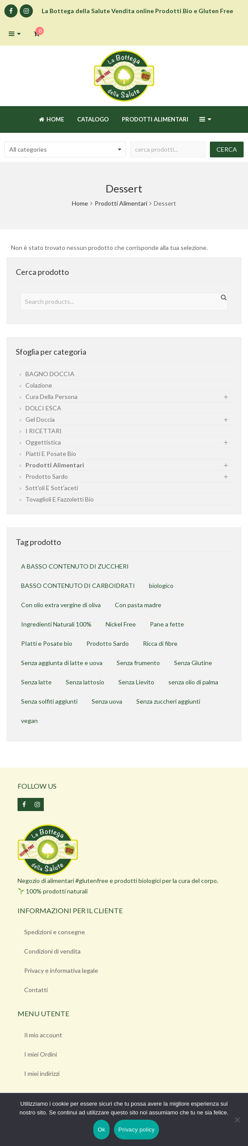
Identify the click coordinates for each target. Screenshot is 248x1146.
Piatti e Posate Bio (50, 453)
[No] (237, 1119)
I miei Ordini (40, 1054)
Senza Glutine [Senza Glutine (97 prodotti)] (193, 662)
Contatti (36, 989)
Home (80, 203)
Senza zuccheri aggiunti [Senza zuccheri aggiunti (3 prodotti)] (168, 701)
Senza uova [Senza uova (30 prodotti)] (107, 701)
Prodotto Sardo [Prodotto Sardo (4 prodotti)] (107, 643)
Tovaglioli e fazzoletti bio (59, 499)
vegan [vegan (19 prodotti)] (29, 720)
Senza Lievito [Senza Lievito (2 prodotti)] (136, 682)
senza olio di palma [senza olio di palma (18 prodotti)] (193, 682)
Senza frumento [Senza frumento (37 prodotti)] (138, 662)
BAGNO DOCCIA (49, 373)
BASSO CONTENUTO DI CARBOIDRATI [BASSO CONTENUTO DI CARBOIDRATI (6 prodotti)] (78, 585)
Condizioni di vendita (52, 951)
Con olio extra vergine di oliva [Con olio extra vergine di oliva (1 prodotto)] (61, 605)
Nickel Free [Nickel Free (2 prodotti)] (121, 624)
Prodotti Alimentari (121, 203)
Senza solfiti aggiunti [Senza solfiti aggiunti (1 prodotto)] (49, 701)
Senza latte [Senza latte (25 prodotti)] (36, 682)
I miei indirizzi (42, 1073)
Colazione (38, 385)
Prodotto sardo (46, 476)
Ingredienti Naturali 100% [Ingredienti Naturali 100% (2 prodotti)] (56, 624)
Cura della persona (51, 396)
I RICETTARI (43, 430)
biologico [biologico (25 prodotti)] (161, 585)
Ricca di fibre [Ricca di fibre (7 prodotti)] (160, 643)
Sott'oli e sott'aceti (51, 487)
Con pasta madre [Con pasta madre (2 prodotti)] (138, 605)
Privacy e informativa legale (61, 970)
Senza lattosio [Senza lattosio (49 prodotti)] (85, 682)
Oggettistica (43, 442)
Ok (101, 1129)
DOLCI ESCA (43, 408)
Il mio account (43, 1035)
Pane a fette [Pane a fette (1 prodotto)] (167, 624)
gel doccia (40, 419)
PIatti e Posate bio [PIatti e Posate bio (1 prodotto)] (46, 643)
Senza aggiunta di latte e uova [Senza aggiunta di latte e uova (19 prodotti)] (62, 662)
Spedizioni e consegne (54, 932)
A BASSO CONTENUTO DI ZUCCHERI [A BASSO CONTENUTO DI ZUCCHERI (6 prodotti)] (75, 566)
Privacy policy (136, 1129)
